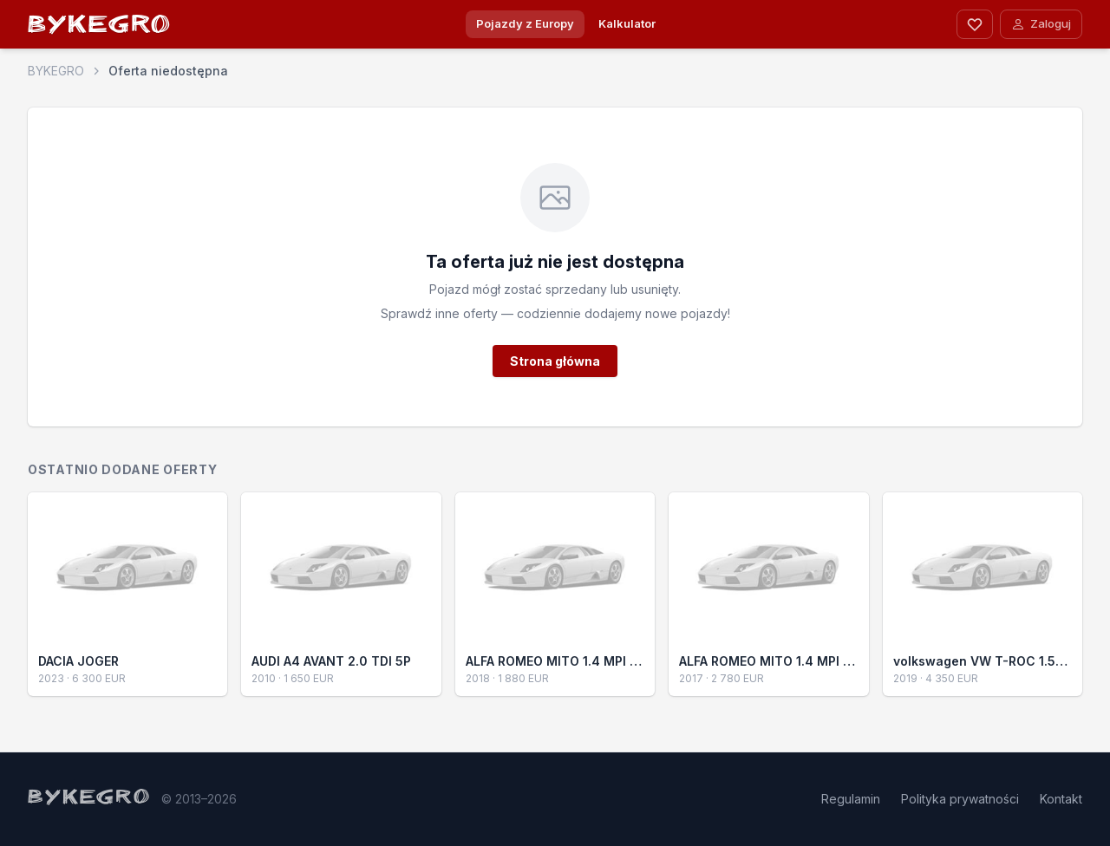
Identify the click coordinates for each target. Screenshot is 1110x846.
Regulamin (850, 798)
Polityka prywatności (960, 798)
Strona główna (555, 361)
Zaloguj (1041, 23)
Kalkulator (627, 23)
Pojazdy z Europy (525, 23)
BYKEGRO (100, 27)
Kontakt (1061, 798)
